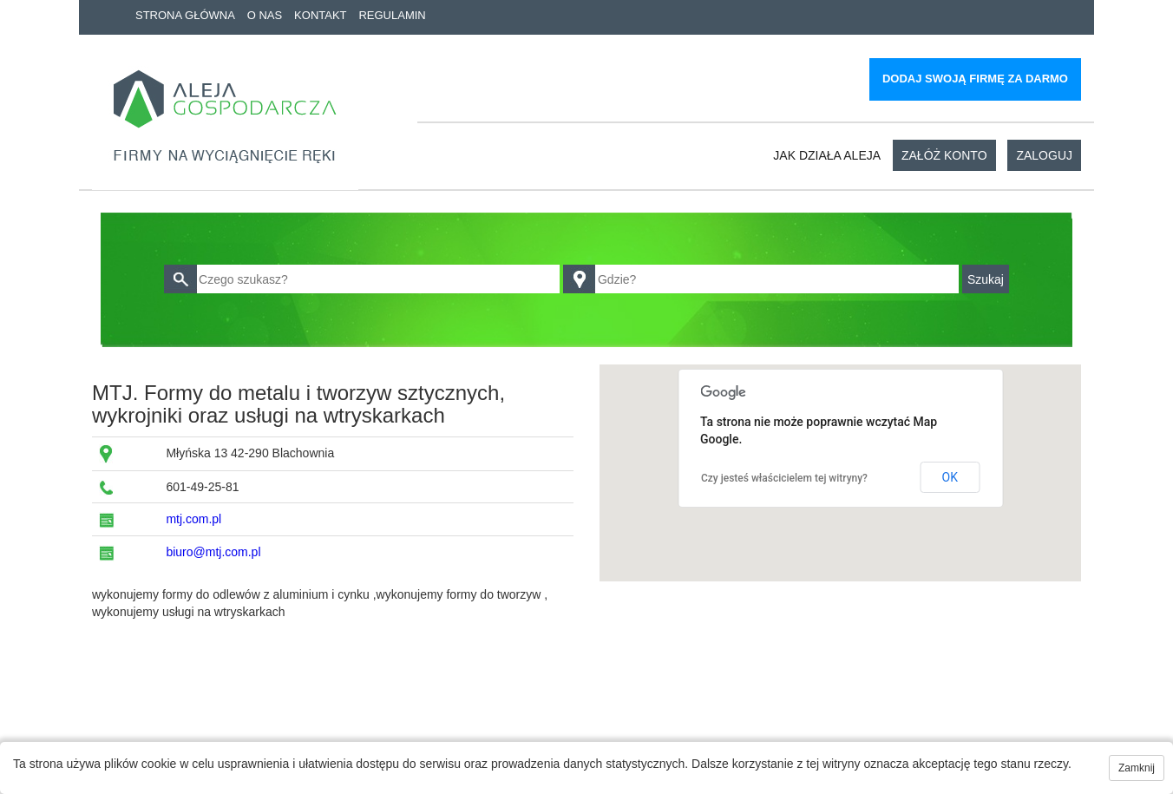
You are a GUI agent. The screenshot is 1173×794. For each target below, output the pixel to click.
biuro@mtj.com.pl (213, 552)
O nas (264, 15)
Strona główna (185, 15)
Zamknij (1136, 768)
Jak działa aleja (827, 155)
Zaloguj (1044, 155)
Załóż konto (944, 155)
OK (950, 477)
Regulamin (391, 15)
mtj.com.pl (193, 519)
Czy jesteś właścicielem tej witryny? (784, 478)
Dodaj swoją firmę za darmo (975, 78)
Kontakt (320, 15)
